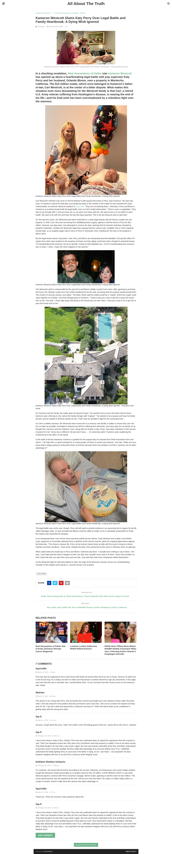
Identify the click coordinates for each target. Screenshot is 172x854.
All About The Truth (86, 3)
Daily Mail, (80, 206)
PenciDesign (48, 851)
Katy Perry (41, 574)
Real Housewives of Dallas (85, 73)
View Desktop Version (86, 845)
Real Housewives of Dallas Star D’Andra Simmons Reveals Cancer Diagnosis (51, 649)
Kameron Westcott (43, 13)
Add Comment (45, 835)
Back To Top (131, 851)
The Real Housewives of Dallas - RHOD (69, 13)
